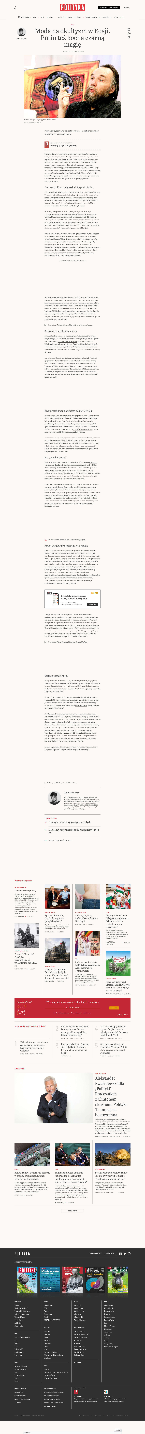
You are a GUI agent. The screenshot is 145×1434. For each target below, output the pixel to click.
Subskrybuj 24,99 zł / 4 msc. (108, 8)
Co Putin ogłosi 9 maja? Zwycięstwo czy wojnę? (69, 553)
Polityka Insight (25, 1429)
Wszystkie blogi (79, 1333)
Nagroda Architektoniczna (53, 1369)
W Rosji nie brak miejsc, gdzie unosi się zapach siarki (74, 339)
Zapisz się (114, 1021)
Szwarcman (78, 1322)
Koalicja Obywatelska (22, 1351)
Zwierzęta (107, 1342)
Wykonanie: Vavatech (100, 1429)
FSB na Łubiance (81, 719)
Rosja (58, 796)
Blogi (79, 18)
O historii (77, 1357)
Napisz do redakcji (20, 1409)
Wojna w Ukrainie (20, 1380)
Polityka (17, 1319)
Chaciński (77, 1328)
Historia (107, 1328)
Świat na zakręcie (80, 1351)
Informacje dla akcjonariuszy (54, 1416)
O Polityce (17, 1416)
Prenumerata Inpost (95, 1267)
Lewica (17, 1357)
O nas (106, 1354)
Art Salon (47, 1372)
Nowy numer (25, 18)
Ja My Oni (17, 1336)
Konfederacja (19, 1366)
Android (79, 1410)
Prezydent (18, 1369)
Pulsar (46, 1383)
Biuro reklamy (19, 1406)
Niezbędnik (18, 1339)
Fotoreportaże (109, 1325)
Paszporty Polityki (50, 1366)
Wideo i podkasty (91, 18)
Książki (47, 1345)
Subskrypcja (110, 1267)
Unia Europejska (20, 1383)
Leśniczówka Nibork (38, 1429)
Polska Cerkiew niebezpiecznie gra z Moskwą (72, 655)
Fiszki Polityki (108, 1410)
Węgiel (46, 1325)
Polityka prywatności (51, 1409)
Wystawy (47, 1357)
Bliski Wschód (19, 1389)
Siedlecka (77, 1319)
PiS (15, 1354)
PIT (45, 1322)
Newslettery (108, 1319)
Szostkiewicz (79, 1325)
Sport (106, 1336)
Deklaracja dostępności (52, 1413)
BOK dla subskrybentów (22, 1413)
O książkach (78, 1354)
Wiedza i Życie (19, 1331)
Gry (45, 1363)
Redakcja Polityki (20, 1402)
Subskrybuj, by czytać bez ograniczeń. (63, 147)
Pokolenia (105, 18)
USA (15, 1386)
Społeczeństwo (109, 1331)
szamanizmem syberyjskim (67, 355)
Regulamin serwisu (50, 1402)
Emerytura (48, 1328)
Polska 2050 (18, 1363)
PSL (15, 1360)
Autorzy (107, 1348)
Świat (42, 18)
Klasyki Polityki (109, 1339)
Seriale (46, 1354)
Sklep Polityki (109, 1357)
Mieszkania (48, 1319)
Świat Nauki (18, 1333)
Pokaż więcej (72, 1224)
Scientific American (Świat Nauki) (56, 1386)
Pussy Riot (93, 633)
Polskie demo (79, 1366)
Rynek (51, 18)
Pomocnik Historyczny (22, 1325)
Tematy (106, 1351)
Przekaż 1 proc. (109, 1333)
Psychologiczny (79, 1360)
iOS (75, 1410)
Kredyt (46, 1331)
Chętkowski (78, 1331)
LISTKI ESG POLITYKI (52, 1333)
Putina (64, 160)
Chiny (16, 1395)
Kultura (60, 18)
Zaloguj (125, 8)
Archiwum (108, 1345)
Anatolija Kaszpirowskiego (82, 443)
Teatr (46, 1360)
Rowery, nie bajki (80, 1363)
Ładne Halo (90, 1429)
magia (48, 796)
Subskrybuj (92, 618)
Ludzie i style (109, 1322)
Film (46, 1351)
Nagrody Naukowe (50, 1392)
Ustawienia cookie (50, 1420)
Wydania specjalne (21, 1322)
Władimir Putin (70, 796)
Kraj (34, 18)
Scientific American (21, 1328)
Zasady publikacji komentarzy (54, 1406)
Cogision (85, 1429)
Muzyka (47, 1348)
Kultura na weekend (81, 1348)
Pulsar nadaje (79, 1369)
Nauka (70, 18)
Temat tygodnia (79, 1345)
